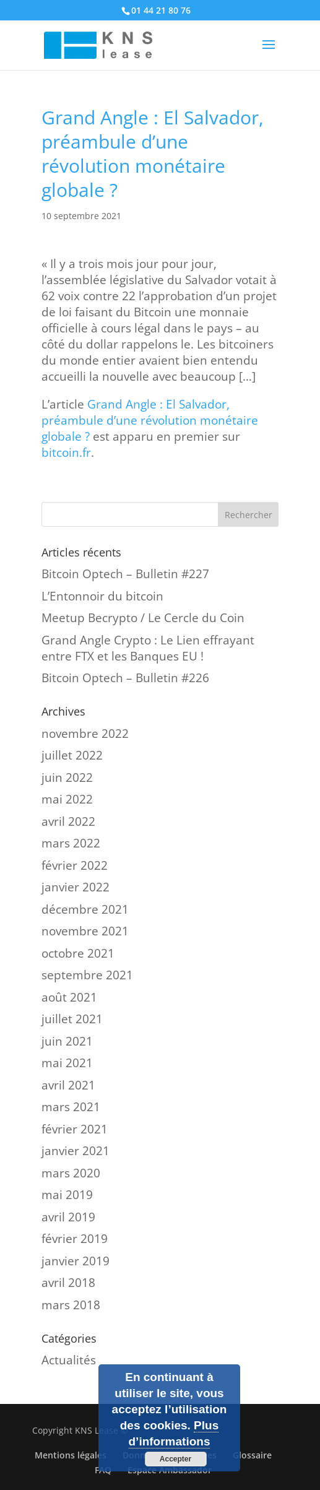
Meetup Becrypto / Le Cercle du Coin (142, 618)
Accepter (175, 1459)
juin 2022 (67, 777)
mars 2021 (70, 1107)
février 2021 (74, 1129)
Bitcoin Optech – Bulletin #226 (125, 678)
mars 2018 (70, 1305)
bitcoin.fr (66, 452)
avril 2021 (68, 1085)
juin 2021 (67, 1041)
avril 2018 (68, 1283)
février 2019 (74, 1239)
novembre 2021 (85, 931)
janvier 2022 (75, 887)
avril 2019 (68, 1217)
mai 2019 (67, 1195)
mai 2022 (67, 799)
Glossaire (252, 1455)
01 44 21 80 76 (161, 10)
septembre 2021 (87, 975)
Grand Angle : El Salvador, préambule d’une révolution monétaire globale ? (149, 420)
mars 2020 (70, 1173)
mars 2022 (70, 843)
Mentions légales (70, 1455)
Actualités (68, 1360)
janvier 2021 (75, 1151)
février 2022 (74, 865)
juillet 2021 (72, 1019)
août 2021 (69, 997)
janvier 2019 (75, 1261)
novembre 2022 (85, 734)
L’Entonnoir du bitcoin (102, 596)
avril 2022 (68, 821)
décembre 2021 (85, 909)
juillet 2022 (72, 755)
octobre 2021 (78, 953)
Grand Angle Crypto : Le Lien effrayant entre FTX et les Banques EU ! (147, 648)
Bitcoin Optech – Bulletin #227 (125, 574)
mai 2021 (67, 1063)
